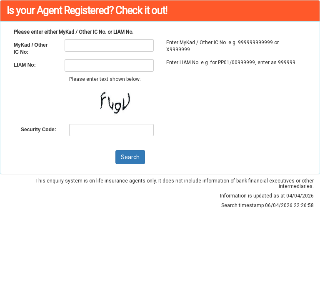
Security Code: (38, 129)
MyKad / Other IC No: (31, 48)
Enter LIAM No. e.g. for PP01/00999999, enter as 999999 (230, 62)
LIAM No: (25, 65)
